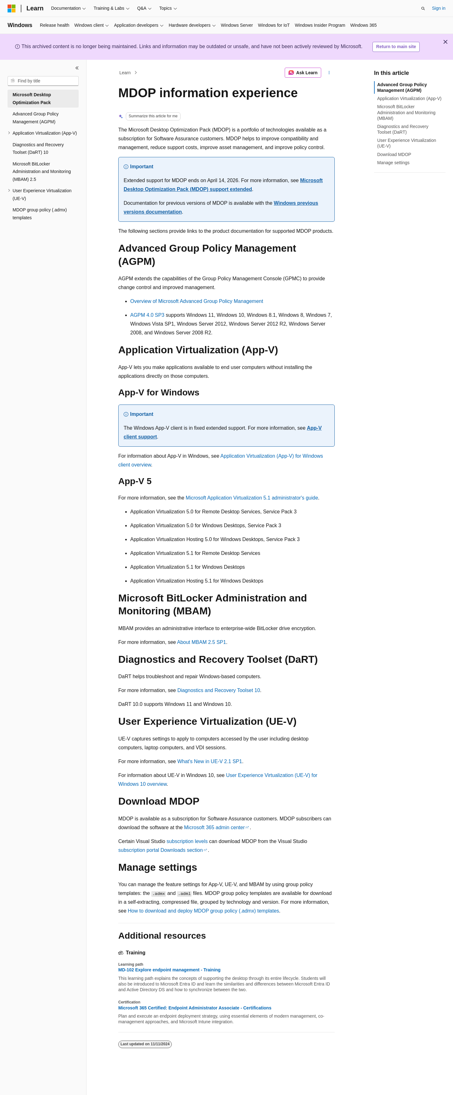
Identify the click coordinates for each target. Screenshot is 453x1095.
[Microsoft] (12, 8)
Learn (125, 72)
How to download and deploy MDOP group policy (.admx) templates (203, 910)
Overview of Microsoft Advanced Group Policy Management (196, 301)
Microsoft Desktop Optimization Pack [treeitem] (32, 98)
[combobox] (43, 81)
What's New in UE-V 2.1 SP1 (209, 761)
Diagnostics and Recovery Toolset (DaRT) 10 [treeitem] (38, 148)
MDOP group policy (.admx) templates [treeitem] (40, 213)
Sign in (438, 8)
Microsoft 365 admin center (214, 827)
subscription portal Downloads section (160, 850)
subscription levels (187, 841)
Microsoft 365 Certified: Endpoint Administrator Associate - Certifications (194, 1007)
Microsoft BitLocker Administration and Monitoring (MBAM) (406, 112)
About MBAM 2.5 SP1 (201, 642)
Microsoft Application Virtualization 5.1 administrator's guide (252, 497)
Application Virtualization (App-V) (409, 98)
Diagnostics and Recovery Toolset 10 (218, 690)
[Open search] (423, 8)
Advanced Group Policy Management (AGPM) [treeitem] (36, 117)
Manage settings (393, 162)
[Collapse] (77, 68)
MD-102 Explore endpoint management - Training (169, 969)
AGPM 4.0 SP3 (147, 315)
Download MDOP (394, 154)
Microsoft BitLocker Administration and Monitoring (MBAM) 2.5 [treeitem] (42, 171)
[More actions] (329, 73)
